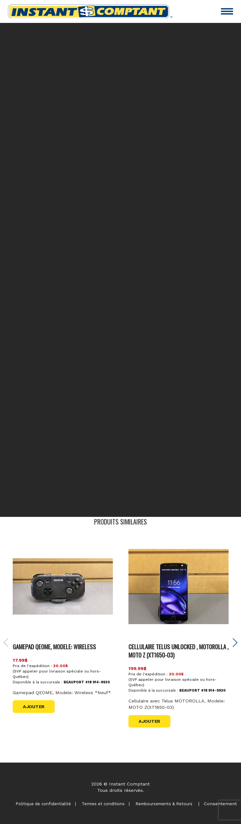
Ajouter (34, 706)
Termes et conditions (103, 803)
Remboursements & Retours (163, 803)
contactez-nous (180, 498)
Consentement (220, 803)
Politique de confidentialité (43, 803)
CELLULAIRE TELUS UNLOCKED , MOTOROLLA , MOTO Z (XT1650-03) (178, 650)
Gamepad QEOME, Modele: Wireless (54, 646)
